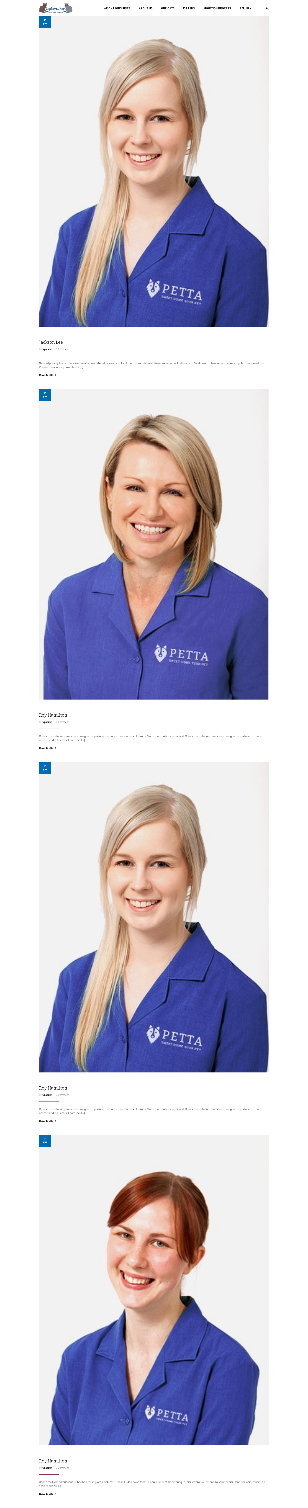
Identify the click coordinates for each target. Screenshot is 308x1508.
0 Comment (62, 349)
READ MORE (47, 375)
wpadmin (47, 349)
